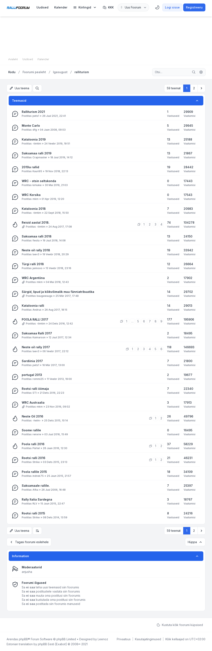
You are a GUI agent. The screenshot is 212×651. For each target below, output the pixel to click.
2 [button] (194, 88)
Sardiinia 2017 (32, 361)
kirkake (37, 185)
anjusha (27, 571)
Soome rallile (31, 430)
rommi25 (38, 378)
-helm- (37, 420)
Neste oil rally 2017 (36, 347)
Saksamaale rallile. (36, 485)
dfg (35, 129)
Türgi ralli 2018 (33, 264)
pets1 (36, 115)
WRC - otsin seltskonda (39, 181)
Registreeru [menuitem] (194, 7)
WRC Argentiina (33, 278)
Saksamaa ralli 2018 (37, 236)
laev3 (36, 254)
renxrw (37, 434)
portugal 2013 (32, 375)
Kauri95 (37, 171)
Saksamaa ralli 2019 (37, 153)
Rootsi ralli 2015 (33, 513)
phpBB (23, 639)
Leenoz (103, 639)
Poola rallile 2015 (34, 471)
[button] (201, 88)
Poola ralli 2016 (33, 444)
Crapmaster (40, 157)
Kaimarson (39, 337)
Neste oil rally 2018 (36, 250)
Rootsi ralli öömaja (35, 388)
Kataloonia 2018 (34, 208)
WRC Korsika (31, 195)
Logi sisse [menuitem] (172, 7)
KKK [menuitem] (108, 7)
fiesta (36, 240)
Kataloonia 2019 (34, 139)
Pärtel (36, 448)
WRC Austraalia (33, 402)
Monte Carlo (31, 125)
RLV (35, 503)
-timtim (37, 143)
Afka (35, 489)
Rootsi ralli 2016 (33, 458)
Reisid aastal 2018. (35, 222)
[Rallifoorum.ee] (18, 7)
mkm (36, 198)
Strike (36, 462)
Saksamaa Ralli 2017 (37, 333)
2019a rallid (30, 167)
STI (35, 392)
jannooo (37, 268)
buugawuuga (44, 295)
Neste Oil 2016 (32, 416)
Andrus (37, 309)
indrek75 (38, 475)
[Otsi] (193, 72)
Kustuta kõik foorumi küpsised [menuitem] (180, 625)
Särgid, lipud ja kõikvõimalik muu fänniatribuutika (58, 291)
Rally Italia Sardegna (37, 499)
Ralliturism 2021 (33, 111)
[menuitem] (42, 7)
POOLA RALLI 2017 (35, 319)
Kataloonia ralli (33, 305)
